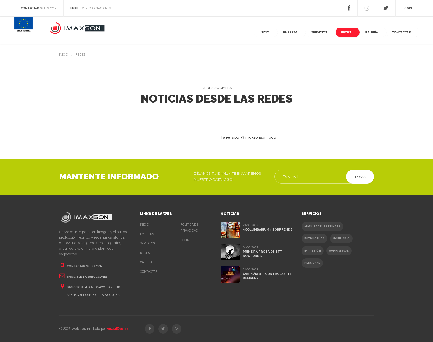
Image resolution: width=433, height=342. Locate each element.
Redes (357, 30)
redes (80, 54)
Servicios (333, 30)
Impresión (312, 250)
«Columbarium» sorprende (267, 229)
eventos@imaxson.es (95, 8)
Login (184, 240)
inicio (63, 54)
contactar (405, 30)
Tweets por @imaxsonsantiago (248, 137)
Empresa (308, 30)
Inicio (286, 30)
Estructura (314, 238)
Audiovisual (339, 250)
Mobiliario (341, 238)
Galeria (146, 262)
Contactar (148, 271)
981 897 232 (48, 8)
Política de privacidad (189, 227)
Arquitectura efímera (322, 226)
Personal (312, 263)
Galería (379, 30)
